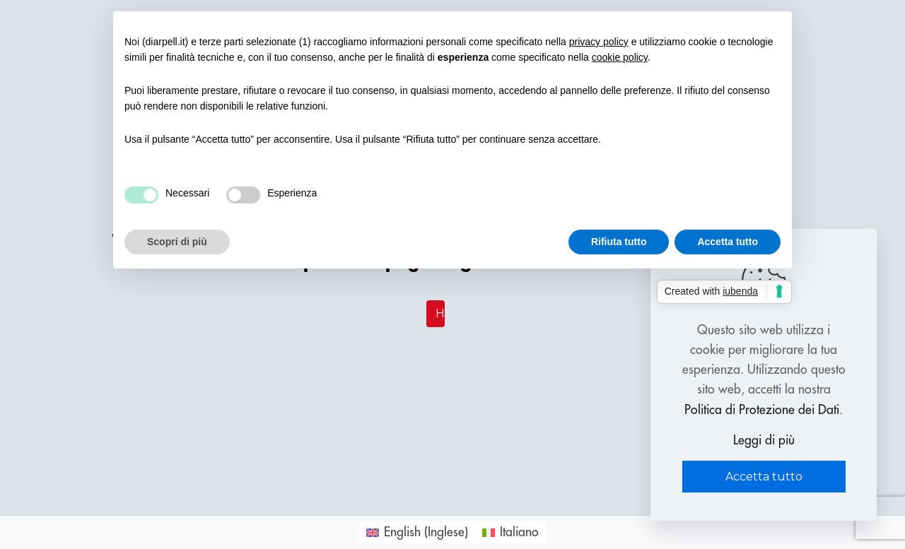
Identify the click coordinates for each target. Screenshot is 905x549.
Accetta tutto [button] (727, 241)
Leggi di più (764, 440)
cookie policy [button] (620, 57)
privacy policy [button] (599, 41)
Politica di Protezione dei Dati (761, 409)
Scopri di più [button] (177, 241)
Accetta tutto (763, 476)
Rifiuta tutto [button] (619, 241)
